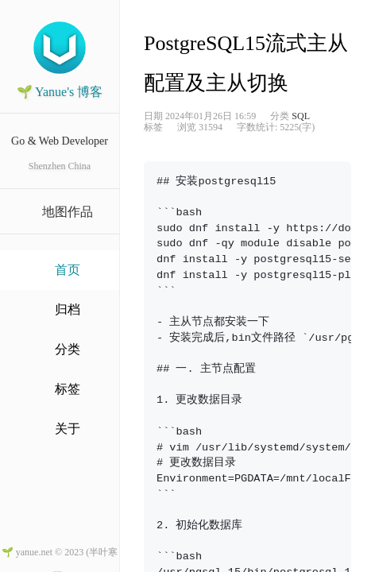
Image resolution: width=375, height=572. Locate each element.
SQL (301, 116)
